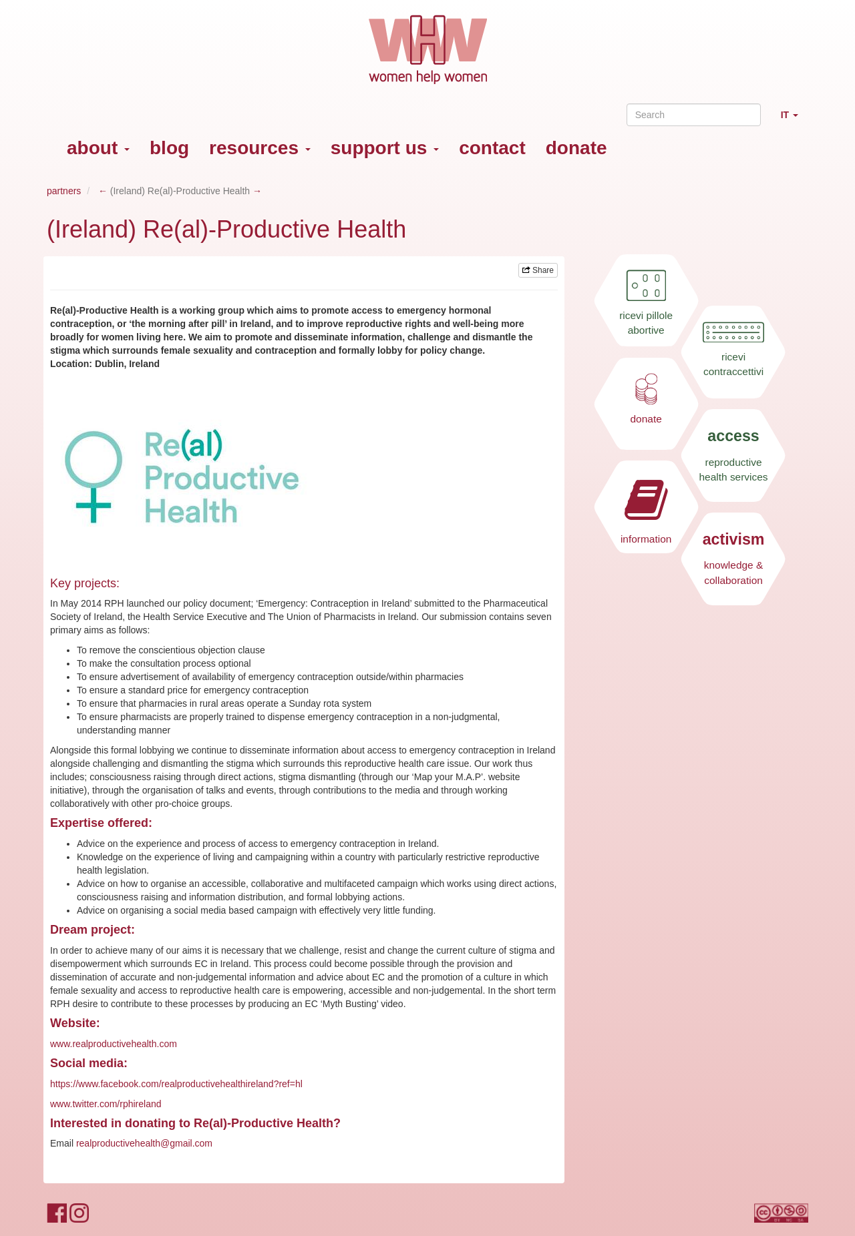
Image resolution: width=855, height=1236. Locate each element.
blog (169, 147)
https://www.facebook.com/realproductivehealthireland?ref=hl (176, 1083)
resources (260, 147)
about (98, 147)
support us (385, 147)
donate (576, 147)
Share (538, 270)
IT (794, 120)
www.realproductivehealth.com (113, 1043)
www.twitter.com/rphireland (106, 1104)
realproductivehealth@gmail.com (144, 1143)
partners (64, 191)
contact (492, 147)
